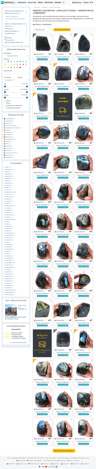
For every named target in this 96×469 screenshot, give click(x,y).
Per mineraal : (8, 77)
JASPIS (8, 224)
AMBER (8, 171)
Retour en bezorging (50, 458)
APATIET (8, 180)
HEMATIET (8, 217)
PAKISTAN (9, 146)
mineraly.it (45, 463)
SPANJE (8, 130)
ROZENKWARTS (10, 267)
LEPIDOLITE (9, 237)
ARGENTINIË (10, 121)
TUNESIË (9, 150)
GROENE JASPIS (10, 214)
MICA (7, 242)
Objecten (9, 26)
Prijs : (5, 84)
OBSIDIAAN (8, 246)
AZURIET (8, 185)
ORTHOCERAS (9, 249)
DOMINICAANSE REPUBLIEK (13, 127)
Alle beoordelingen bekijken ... (19, 342)
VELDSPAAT (8, 287)
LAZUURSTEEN (10, 235)
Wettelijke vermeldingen (19, 458)
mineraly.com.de (33, 463)
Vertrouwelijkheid (31, 458)
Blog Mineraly (21, 460)
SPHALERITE (9, 278)
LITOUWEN (9, 134)
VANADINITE (9, 285)
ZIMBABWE (9, 157)
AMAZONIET (9, 169)
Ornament (45, 7)
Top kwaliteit (9, 40)
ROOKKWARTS (10, 262)
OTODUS (8, 251)
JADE (7, 221)
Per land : (20, 77)
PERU (8, 143)
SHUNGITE (9, 271)
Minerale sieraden (12, 31)
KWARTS (8, 228)
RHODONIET (9, 258)
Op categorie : (7, 53)
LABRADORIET (10, 233)
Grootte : (6, 95)
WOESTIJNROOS (10, 292)
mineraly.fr (11, 463)
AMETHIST (9, 174)
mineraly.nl (65, 463)
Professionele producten (14, 42)
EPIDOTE (8, 203)
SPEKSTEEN (9, 276)
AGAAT (8, 167)
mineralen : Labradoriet (62, 29)
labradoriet (39, 54)
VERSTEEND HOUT (11, 290)
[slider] (5, 86)
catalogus (37, 7)
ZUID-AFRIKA (9, 155)
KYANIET (8, 230)
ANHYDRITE (9, 178)
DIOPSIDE (8, 199)
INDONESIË (9, 132)
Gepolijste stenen (12, 16)
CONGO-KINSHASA (11, 125)
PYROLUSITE (9, 256)
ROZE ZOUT (9, 265)
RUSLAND (9, 148)
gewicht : (6, 89)
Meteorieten (10, 33)
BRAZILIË (9, 123)
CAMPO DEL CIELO (10, 192)
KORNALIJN (9, 226)
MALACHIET (9, 240)
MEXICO (8, 141)
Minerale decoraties (12, 13)
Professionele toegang (63, 458)
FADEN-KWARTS (10, 205)
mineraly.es (55, 463)
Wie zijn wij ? (40, 458)
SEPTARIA (8, 269)
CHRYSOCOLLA (9, 196)
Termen (9, 458)
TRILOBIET (8, 283)
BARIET (8, 187)
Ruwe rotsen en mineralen (14, 11)
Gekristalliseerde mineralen (15, 24)
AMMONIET (9, 176)
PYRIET (8, 253)
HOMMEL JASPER (10, 219)
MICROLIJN (9, 244)
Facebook (30, 460)
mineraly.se (85, 463)
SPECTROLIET (9, 274)
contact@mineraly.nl (60, 460)
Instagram (38, 460)
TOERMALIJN (9, 281)
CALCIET (8, 189)
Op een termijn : (8, 70)
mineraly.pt (75, 463)
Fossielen (9, 28)
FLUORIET (8, 208)
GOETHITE (9, 212)
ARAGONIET (9, 183)
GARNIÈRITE (9, 210)
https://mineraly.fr (74, 460)
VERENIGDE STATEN (12, 152)
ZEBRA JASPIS (9, 294)
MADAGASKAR (11, 139)
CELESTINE (9, 194)
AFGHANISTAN (10, 118)
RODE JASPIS (9, 260)
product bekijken (42, 59)
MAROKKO (9, 137)
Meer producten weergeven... (64, 451)
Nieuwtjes (8, 38)
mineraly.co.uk (22, 463)
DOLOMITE (9, 201)
